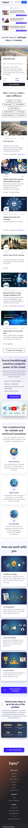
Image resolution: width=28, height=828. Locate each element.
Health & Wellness (9, 111)
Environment (21, 115)
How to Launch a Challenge (12, 690)
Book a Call (14, 397)
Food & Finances (14, 108)
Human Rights (7, 104)
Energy (18, 101)
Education (10, 101)
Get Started (17, 2)
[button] (2, 2)
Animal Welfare (20, 104)
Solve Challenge (14, 84)
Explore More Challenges (14, 350)
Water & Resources (9, 115)
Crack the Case (9, 59)
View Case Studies (14, 750)
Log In (24, 2)
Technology (21, 111)
